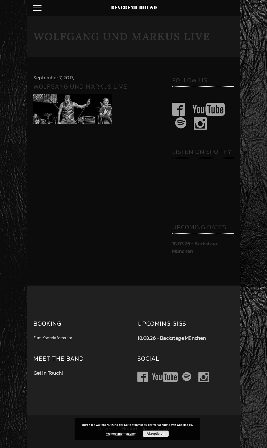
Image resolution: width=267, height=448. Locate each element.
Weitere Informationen (121, 433)
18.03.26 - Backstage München (195, 247)
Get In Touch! (48, 373)
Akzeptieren (155, 433)
